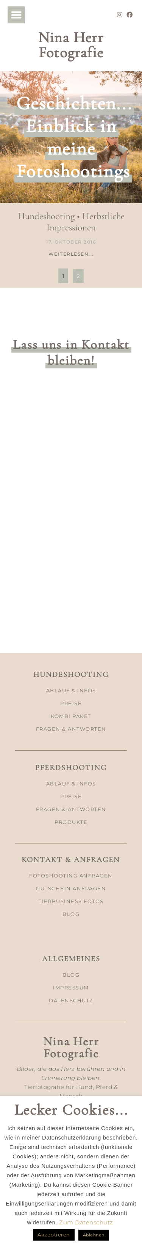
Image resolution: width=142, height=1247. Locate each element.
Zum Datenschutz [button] (86, 1222)
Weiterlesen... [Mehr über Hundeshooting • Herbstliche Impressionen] (71, 254)
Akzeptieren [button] (53, 1235)
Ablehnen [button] (94, 1235)
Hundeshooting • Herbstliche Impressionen (71, 221)
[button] (16, 14)
